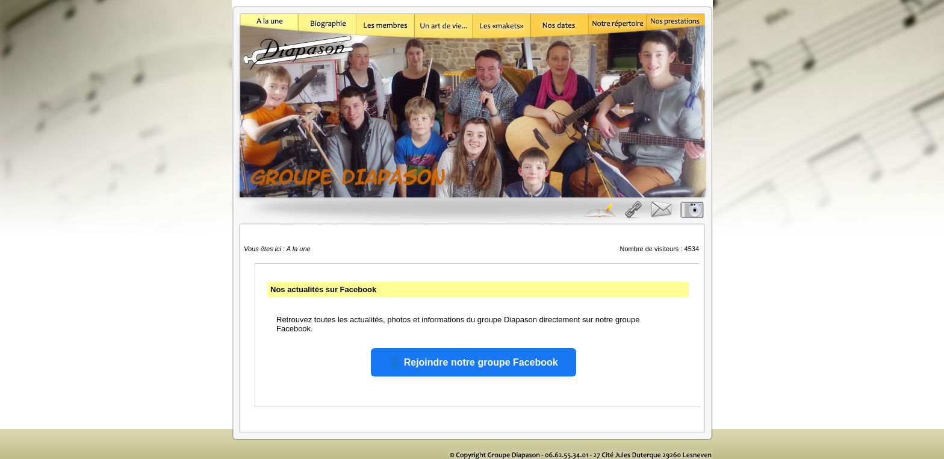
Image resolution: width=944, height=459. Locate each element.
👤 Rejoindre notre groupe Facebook (473, 362)
